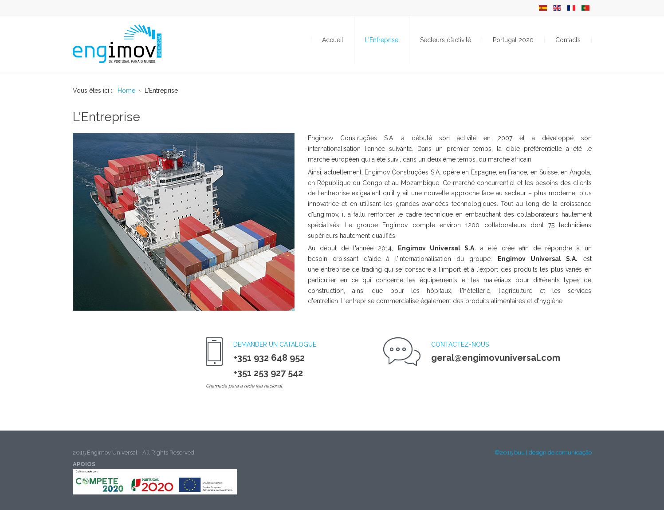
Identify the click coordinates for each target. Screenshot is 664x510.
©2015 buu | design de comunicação (543, 452)
